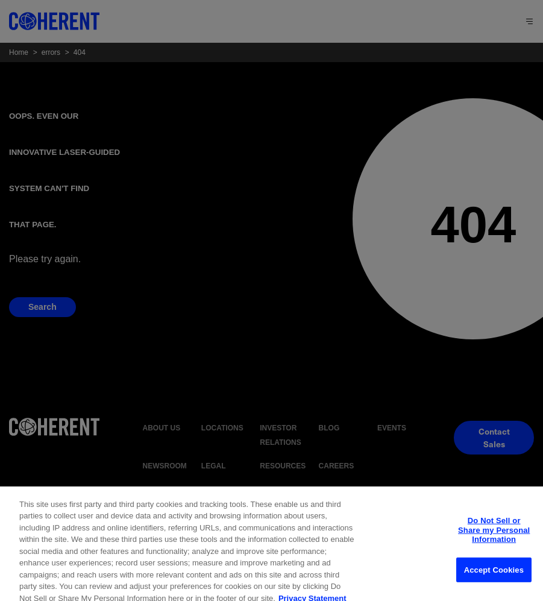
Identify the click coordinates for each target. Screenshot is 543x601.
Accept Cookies (494, 584)
